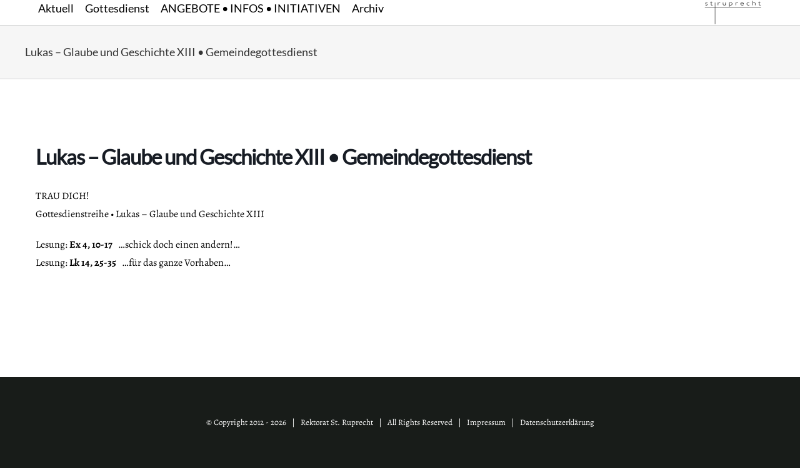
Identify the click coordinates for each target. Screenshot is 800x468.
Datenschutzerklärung (557, 422)
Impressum (486, 422)
